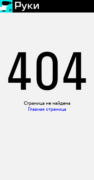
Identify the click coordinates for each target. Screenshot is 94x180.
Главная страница (47, 109)
